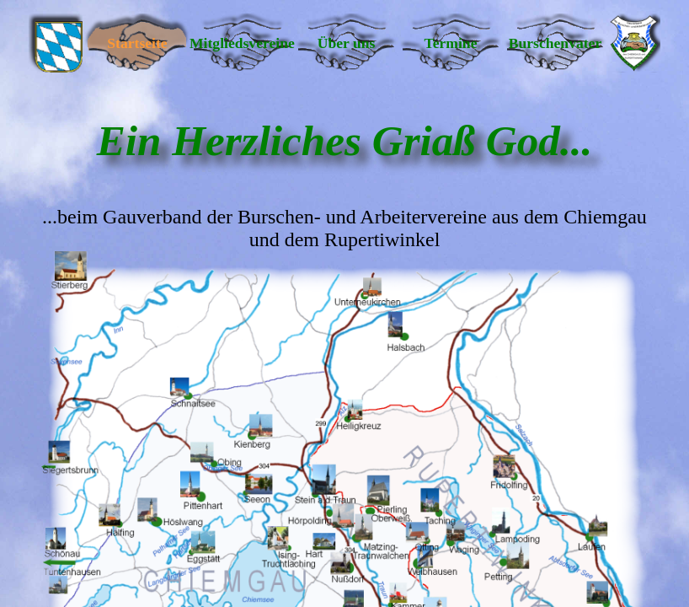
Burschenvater (555, 43)
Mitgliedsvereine (242, 43)
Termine (451, 43)
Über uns (347, 43)
